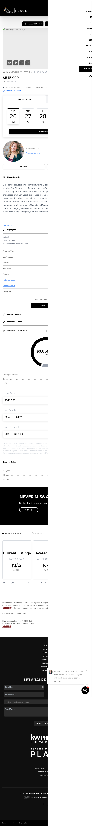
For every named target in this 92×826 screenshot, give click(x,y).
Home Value (46, 663)
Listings (46, 649)
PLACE (69, 794)
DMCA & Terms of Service (72, 823)
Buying (46, 653)
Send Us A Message (46, 723)
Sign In (83, 2)
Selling (46, 656)
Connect (46, 670)
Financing (46, 660)
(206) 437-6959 (46, 775)
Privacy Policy (56, 823)
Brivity (13, 823)
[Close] (87, 800)
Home (46, 646)
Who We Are (46, 667)
